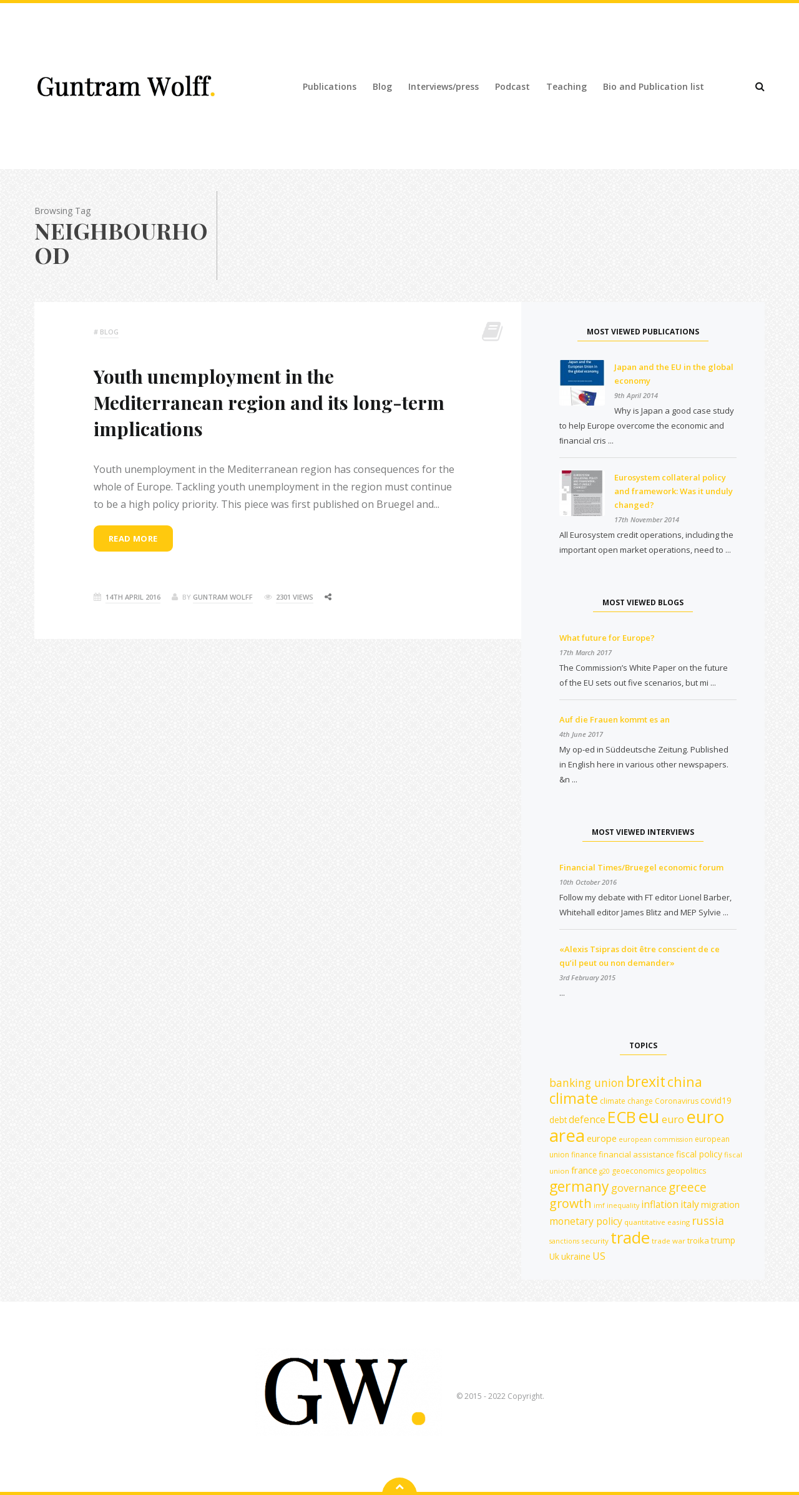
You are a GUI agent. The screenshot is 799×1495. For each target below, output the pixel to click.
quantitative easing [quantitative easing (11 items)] (657, 1222)
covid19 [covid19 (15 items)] (716, 1100)
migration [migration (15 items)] (720, 1204)
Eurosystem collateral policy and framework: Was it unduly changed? (673, 491)
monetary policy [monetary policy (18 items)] (585, 1221)
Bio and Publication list (653, 86)
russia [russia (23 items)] (708, 1220)
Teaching (566, 86)
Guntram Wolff (223, 596)
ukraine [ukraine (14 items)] (576, 1256)
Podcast (512, 86)
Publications (329, 86)
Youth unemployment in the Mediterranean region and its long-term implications (269, 402)
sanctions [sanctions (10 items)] (564, 1241)
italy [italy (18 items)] (689, 1204)
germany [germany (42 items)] (579, 1186)
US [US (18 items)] (598, 1256)
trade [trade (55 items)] (630, 1237)
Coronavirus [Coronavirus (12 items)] (677, 1101)
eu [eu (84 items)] (649, 1116)
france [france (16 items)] (584, 1170)
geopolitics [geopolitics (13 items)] (686, 1170)
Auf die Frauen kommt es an (614, 719)
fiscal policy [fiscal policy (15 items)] (699, 1154)
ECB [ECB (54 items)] (621, 1116)
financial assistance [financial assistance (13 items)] (636, 1154)
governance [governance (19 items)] (639, 1188)
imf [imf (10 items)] (599, 1205)
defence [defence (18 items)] (587, 1119)
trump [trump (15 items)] (723, 1240)
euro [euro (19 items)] (673, 1119)
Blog (382, 86)
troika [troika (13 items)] (698, 1240)
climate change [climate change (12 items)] (626, 1101)
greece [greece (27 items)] (688, 1187)
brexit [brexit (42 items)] (645, 1081)
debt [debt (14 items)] (558, 1120)
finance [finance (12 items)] (584, 1154)
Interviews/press (443, 86)
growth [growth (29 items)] (570, 1203)
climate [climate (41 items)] (573, 1098)
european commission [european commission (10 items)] (656, 1139)
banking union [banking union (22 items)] (586, 1082)
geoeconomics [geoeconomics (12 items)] (638, 1171)
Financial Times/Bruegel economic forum (641, 867)
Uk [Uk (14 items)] (554, 1256)
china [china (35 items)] (684, 1082)
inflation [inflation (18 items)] (660, 1204)
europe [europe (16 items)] (602, 1138)
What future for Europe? (607, 637)
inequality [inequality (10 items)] (623, 1205)
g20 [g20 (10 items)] (604, 1171)
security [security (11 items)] (595, 1240)
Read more (133, 538)
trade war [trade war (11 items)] (668, 1240)
